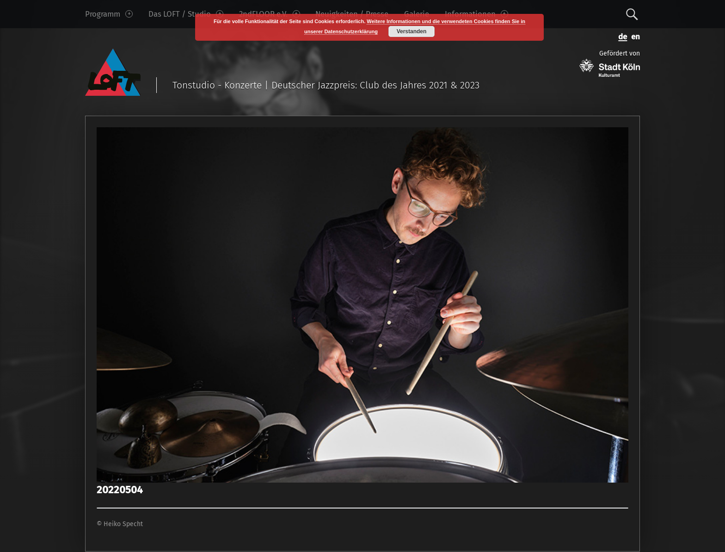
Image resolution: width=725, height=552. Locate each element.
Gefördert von (609, 63)
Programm (109, 14)
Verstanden (412, 31)
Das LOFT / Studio (185, 14)
